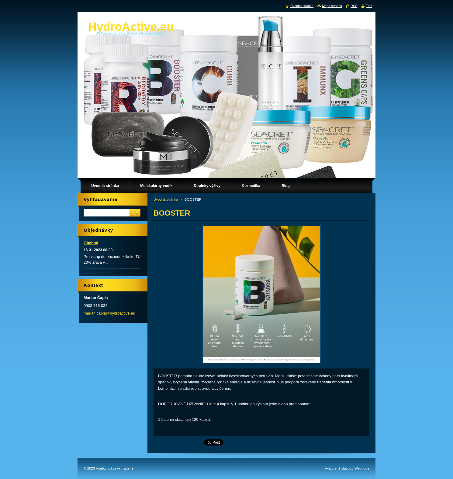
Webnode (361, 468)
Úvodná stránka (166, 199)
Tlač (369, 6)
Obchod (91, 243)
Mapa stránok (332, 6)
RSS (354, 6)
